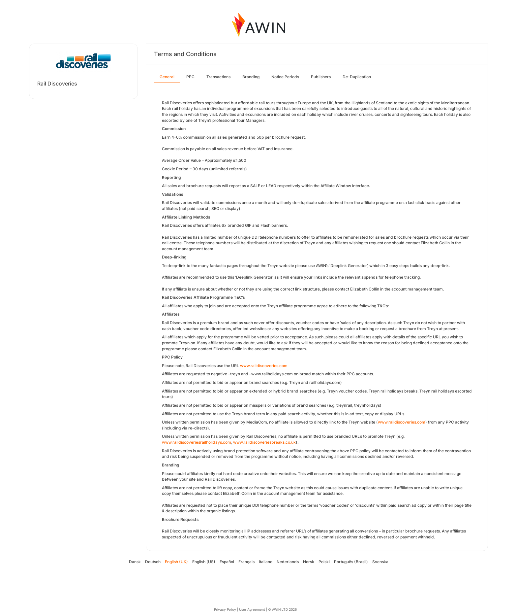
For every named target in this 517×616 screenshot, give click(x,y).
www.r (246, 365)
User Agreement (252, 609)
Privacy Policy (225, 609)
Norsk (308, 561)
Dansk (135, 561)
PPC (190, 76)
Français (246, 561)
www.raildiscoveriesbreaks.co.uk (264, 442)
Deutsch (153, 561)
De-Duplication (357, 76)
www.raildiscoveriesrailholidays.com (196, 442)
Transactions (218, 76)
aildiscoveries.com (270, 365)
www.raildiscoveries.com (401, 422)
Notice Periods (285, 76)
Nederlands (288, 561)
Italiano (265, 561)
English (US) (203, 561)
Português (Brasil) (351, 561)
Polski (324, 561)
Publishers (321, 76)
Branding (250, 76)
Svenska (380, 561)
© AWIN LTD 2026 (282, 609)
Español (227, 561)
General (167, 76)
